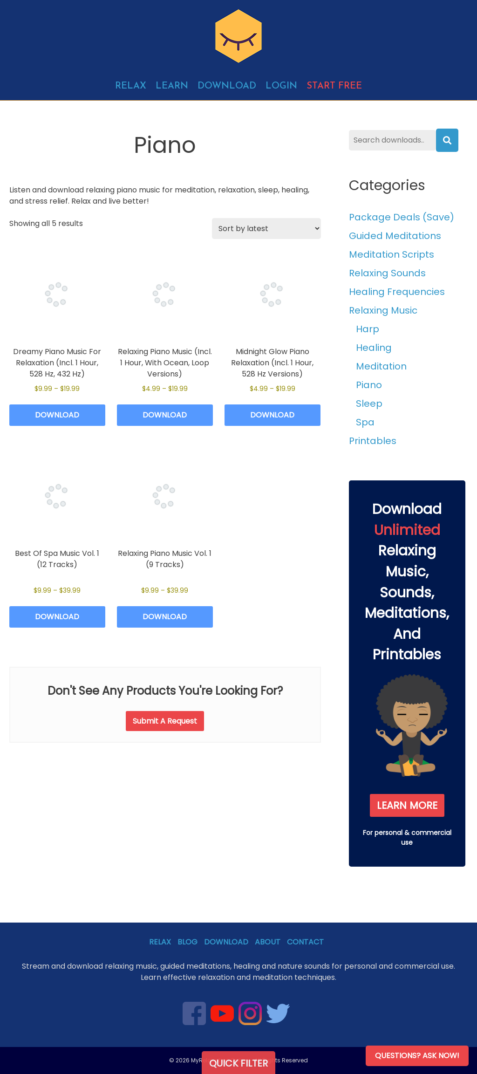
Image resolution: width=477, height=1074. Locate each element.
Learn (172, 86)
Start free (334, 86)
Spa (365, 422)
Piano (369, 384)
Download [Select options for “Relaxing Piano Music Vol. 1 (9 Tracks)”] (165, 616)
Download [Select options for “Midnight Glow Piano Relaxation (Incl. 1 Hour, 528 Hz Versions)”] (272, 415)
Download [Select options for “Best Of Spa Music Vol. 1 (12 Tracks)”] (57, 616)
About (267, 942)
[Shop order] (266, 228)
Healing (374, 347)
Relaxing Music (383, 310)
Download (227, 86)
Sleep (369, 403)
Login (281, 86)
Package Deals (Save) (401, 217)
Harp (367, 328)
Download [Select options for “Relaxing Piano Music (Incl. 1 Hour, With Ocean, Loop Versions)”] (165, 415)
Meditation (381, 366)
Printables (372, 440)
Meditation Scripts (391, 254)
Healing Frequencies (397, 291)
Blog (187, 942)
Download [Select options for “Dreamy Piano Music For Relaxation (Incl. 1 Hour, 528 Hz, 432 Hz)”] (57, 415)
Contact (305, 942)
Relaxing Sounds (387, 273)
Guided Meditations (395, 235)
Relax (130, 86)
